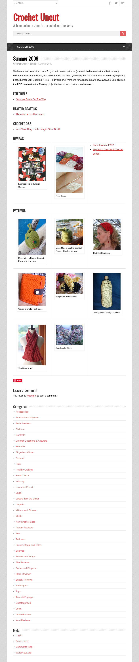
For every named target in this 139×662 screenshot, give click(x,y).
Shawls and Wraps (25, 556)
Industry (20, 481)
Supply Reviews (24, 579)
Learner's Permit (24, 487)
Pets (18, 533)
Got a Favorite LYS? (103, 145)
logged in (31, 395)
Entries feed (22, 641)
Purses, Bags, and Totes (28, 545)
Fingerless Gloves (25, 452)
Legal (19, 493)
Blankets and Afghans (27, 417)
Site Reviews (22, 562)
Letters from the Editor (27, 498)
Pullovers (20, 539)
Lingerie (20, 504)
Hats (18, 464)
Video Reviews (23, 614)
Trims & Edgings (24, 597)
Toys (18, 591)
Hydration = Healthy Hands (30, 114)
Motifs (19, 516)
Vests (19, 608)
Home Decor (22, 475)
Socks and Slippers (26, 568)
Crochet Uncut (36, 16)
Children (20, 429)
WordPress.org (23, 652)
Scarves (20, 550)
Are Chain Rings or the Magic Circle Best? (38, 129)
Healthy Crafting (24, 469)
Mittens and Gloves (26, 510)
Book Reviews (23, 423)
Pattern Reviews (24, 527)
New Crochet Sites (25, 521)
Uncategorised (23, 603)
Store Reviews (23, 574)
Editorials (20, 446)
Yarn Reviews (23, 620)
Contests (20, 435)
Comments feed (24, 647)
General (20, 458)
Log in (19, 635)
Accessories (22, 411)
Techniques (22, 585)
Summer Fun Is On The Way (31, 99)
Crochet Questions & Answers (31, 440)
